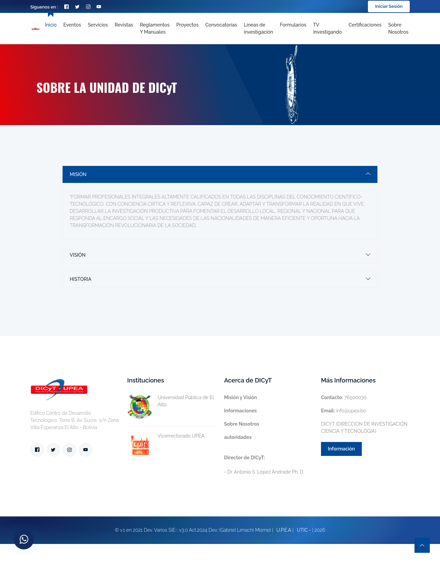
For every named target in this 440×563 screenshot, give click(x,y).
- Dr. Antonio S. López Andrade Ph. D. (264, 465)
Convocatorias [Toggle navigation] (221, 25)
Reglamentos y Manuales (154, 28)
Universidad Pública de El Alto (170, 401)
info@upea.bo (343, 410)
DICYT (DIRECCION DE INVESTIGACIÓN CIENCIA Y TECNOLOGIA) (364, 427)
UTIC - (304, 530)
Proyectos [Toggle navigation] (187, 25)
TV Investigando (327, 28)
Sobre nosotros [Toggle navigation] (398, 28)
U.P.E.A (283, 530)
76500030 (344, 397)
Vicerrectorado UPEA (165, 436)
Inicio (50, 25)
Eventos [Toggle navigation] (72, 25)
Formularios (293, 25)
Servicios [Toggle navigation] (98, 25)
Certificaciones (365, 25)
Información (341, 448)
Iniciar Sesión (389, 6)
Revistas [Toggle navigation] (124, 25)
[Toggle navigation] (258, 28)
